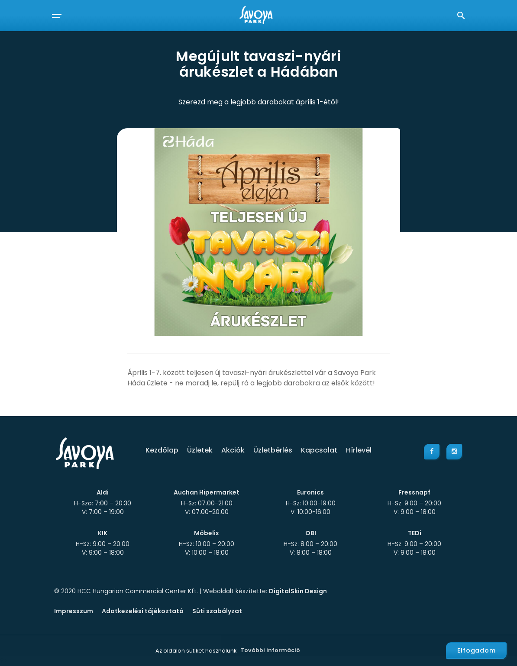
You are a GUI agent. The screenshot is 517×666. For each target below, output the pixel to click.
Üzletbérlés (272, 450)
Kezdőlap (161, 450)
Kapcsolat (319, 450)
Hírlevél (359, 450)
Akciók (233, 450)
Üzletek (200, 450)
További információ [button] (270, 650)
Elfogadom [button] (476, 650)
